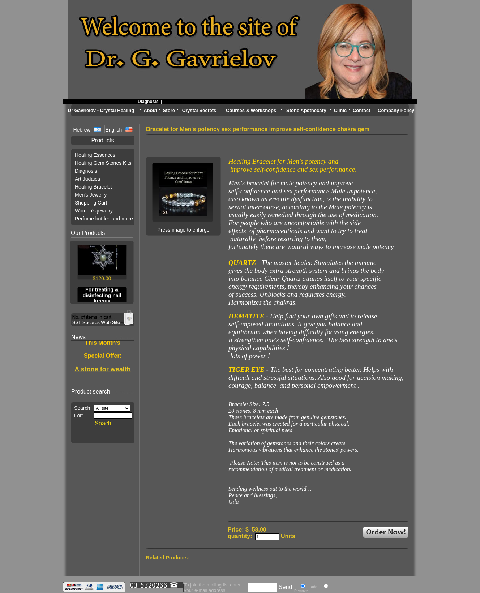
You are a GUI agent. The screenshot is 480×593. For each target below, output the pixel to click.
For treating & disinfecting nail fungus (102, 296)
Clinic (340, 110)
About (150, 110)
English (113, 130)
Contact (361, 110)
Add (314, 587)
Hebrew (82, 130)
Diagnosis (150, 101)
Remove (301, 591)
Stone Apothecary (306, 110)
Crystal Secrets (199, 110)
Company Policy (396, 110)
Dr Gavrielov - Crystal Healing (101, 110)
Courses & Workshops (251, 110)
